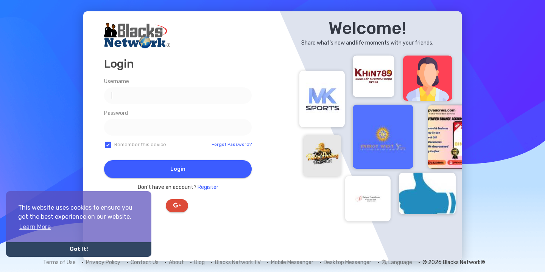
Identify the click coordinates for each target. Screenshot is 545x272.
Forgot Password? (232, 144)
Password (116, 113)
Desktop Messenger (347, 262)
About (176, 262)
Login (177, 169)
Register (208, 187)
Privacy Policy (103, 262)
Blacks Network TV (238, 262)
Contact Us (145, 262)
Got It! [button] (79, 249)
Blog (199, 262)
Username (116, 81)
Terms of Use (59, 262)
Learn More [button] (35, 226)
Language (397, 262)
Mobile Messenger (292, 262)
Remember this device (140, 144)
